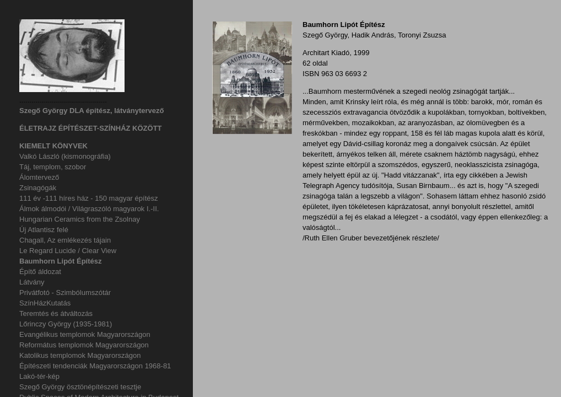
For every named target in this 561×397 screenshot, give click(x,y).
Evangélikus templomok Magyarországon (84, 334)
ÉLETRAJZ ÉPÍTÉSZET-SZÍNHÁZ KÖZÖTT (90, 128)
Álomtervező (39, 177)
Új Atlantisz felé (43, 230)
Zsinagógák (37, 188)
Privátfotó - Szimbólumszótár (65, 292)
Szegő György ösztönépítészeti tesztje (80, 387)
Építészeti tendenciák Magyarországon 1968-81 (95, 366)
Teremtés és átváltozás (56, 313)
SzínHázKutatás (45, 303)
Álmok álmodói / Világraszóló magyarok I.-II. (89, 209)
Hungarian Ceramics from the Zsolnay (79, 219)
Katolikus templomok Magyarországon (80, 355)
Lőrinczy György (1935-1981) (65, 324)
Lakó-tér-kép (39, 376)
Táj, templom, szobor (52, 167)
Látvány (32, 282)
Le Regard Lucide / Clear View (67, 250)
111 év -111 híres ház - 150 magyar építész (88, 198)
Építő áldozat (40, 271)
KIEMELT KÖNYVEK (53, 146)
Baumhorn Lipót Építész (60, 261)
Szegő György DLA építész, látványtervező (91, 110)
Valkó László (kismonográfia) (65, 156)
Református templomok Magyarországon (84, 345)
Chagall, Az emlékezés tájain (65, 240)
